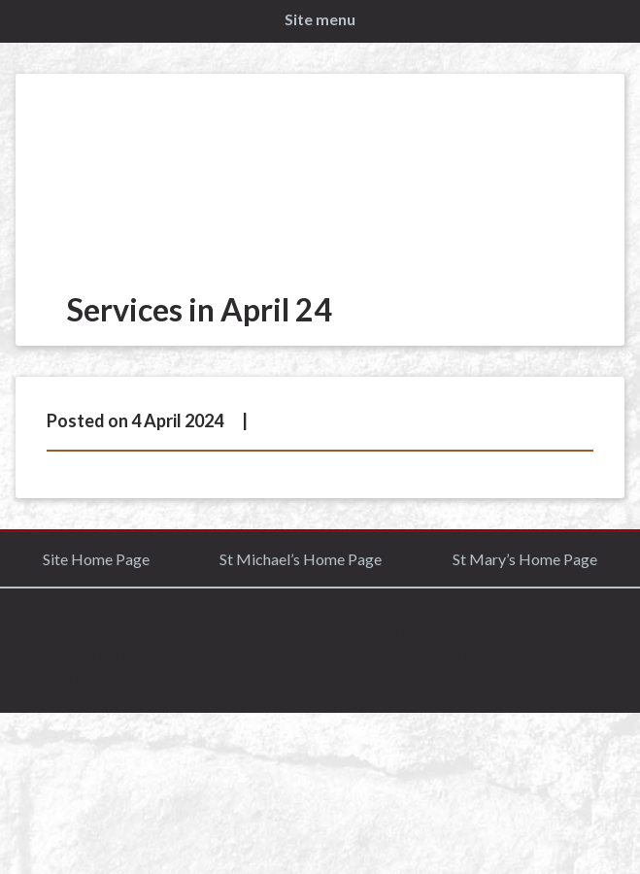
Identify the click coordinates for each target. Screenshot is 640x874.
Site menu (320, 19)
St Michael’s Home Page (300, 559)
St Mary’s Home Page (525, 559)
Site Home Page (96, 559)
